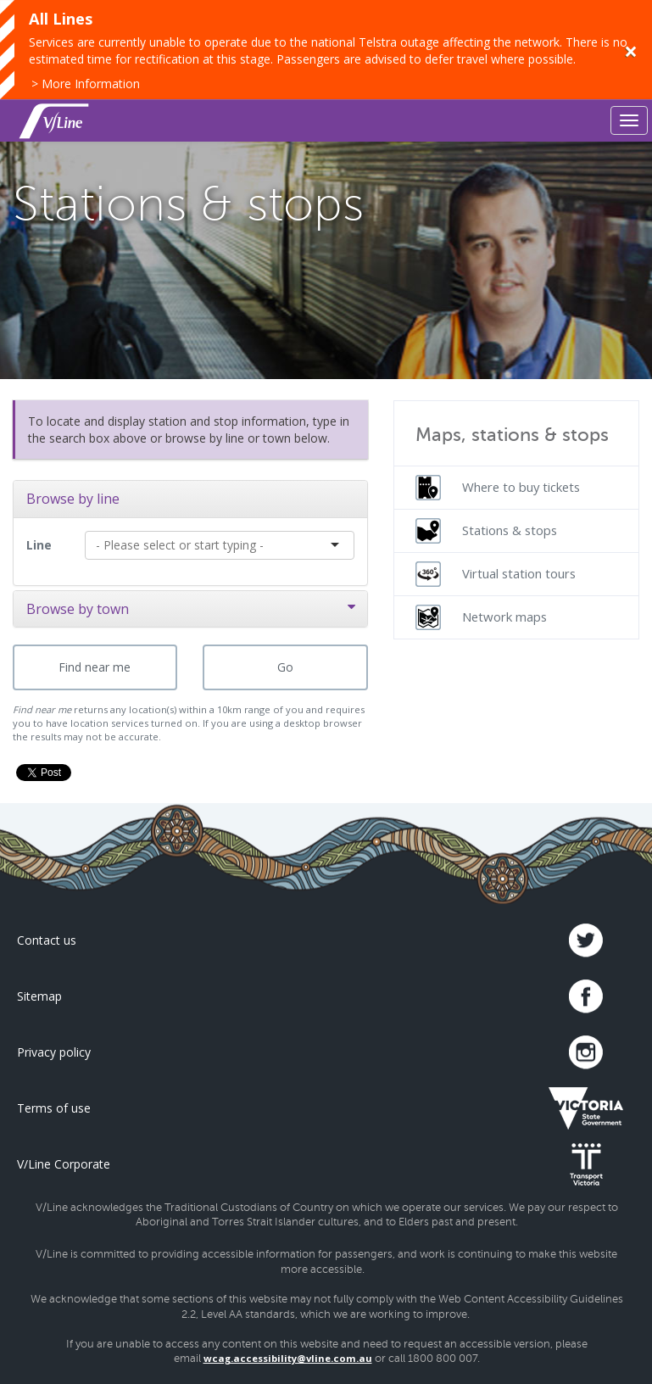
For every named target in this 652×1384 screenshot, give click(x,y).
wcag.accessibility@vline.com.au (287, 1358)
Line (39, 545)
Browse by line (73, 498)
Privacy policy (54, 1052)
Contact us (46, 940)
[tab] (190, 498)
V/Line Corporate (63, 1164)
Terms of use (54, 1108)
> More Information (85, 83)
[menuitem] (516, 487)
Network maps (481, 617)
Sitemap (39, 996)
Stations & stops (486, 531)
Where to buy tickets (497, 487)
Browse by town (190, 609)
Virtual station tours (495, 574)
